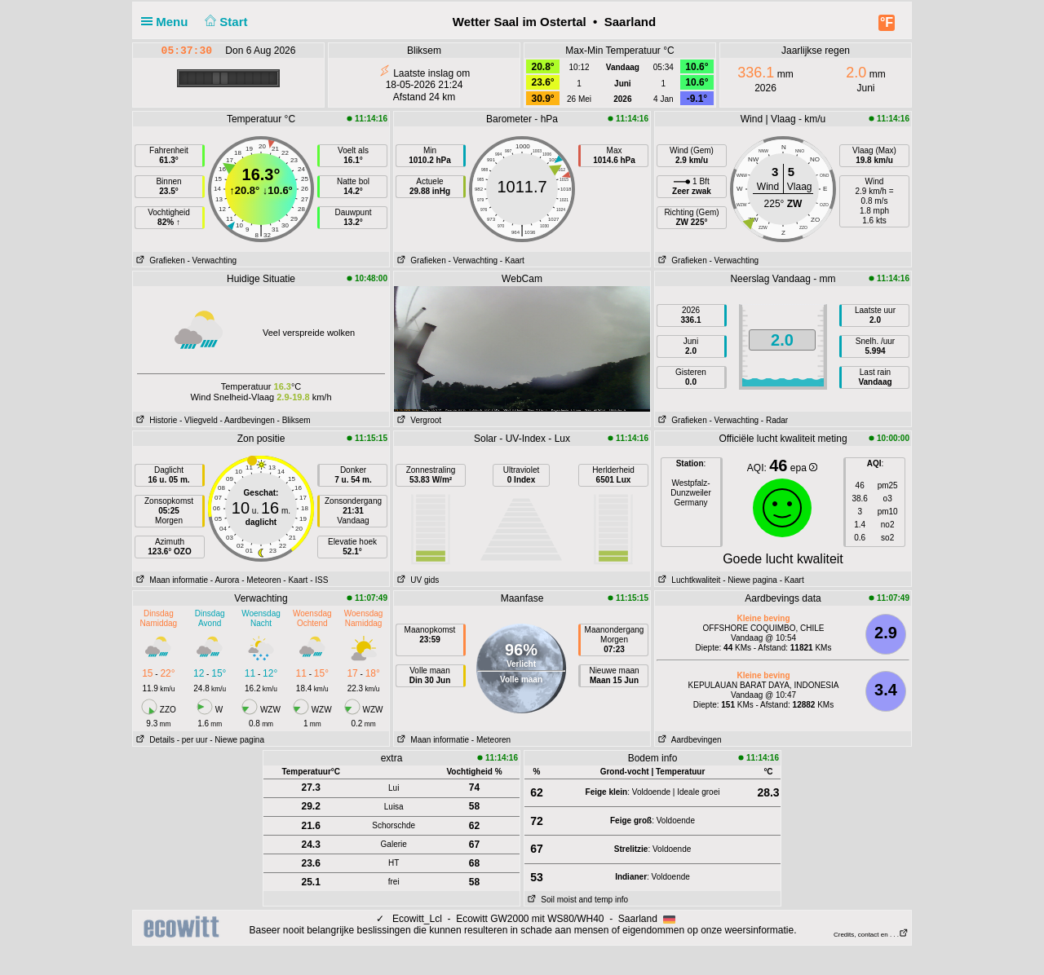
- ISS (319, 580)
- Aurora (225, 580)
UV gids (416, 580)
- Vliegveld (198, 420)
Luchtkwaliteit (687, 580)
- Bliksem (294, 420)
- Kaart (512, 260)
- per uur (192, 739)
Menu (168, 22)
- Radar (774, 420)
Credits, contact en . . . (871, 934)
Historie (155, 420)
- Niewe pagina (750, 580)
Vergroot (417, 420)
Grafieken (159, 260)
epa (803, 468)
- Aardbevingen (247, 420)
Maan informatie (170, 580)
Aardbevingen (688, 739)
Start (224, 22)
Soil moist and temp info (576, 899)
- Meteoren (261, 580)
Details (154, 739)
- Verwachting (212, 260)
